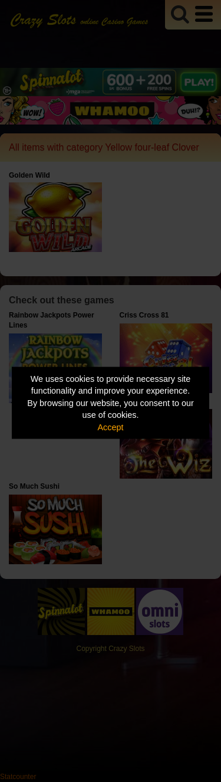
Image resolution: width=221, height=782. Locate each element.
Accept (111, 426)
